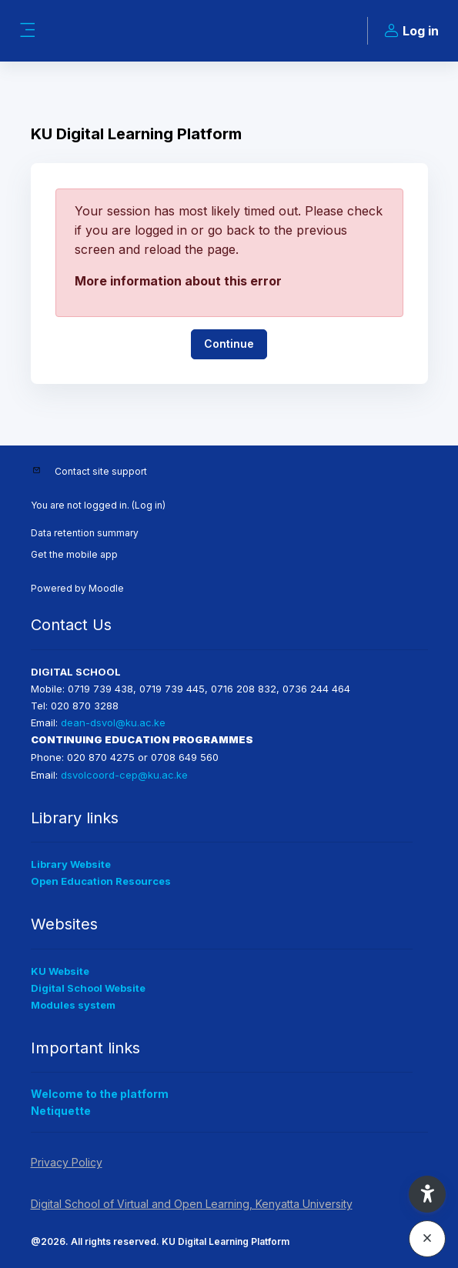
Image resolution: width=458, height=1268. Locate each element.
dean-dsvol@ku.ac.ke (113, 722)
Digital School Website (88, 988)
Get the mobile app (74, 554)
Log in (148, 505)
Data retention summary (85, 533)
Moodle (106, 588)
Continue (229, 343)
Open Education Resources (101, 881)
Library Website (71, 864)
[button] (427, 1194)
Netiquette (61, 1110)
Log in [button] (409, 31)
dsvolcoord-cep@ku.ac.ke (124, 775)
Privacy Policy (66, 1162)
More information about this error (178, 281)
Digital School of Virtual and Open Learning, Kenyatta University (192, 1203)
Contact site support (101, 471)
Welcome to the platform (100, 1093)
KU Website (60, 971)
